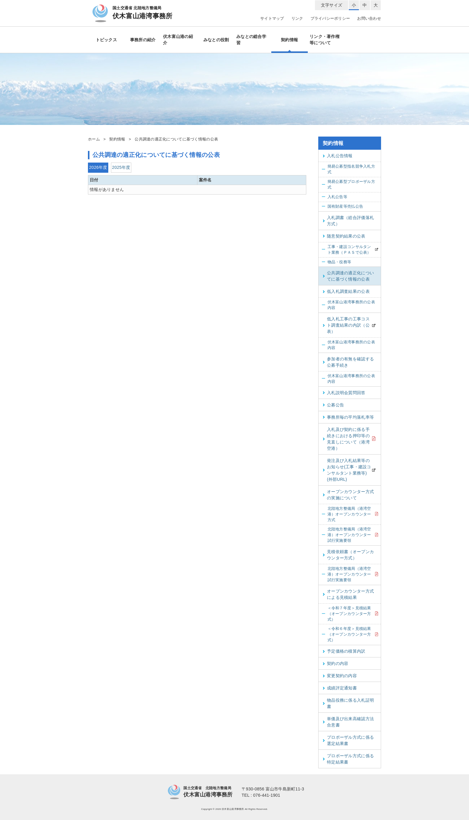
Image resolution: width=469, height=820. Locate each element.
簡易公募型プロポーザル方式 (348, 184)
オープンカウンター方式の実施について (348, 494)
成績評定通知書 (340, 688)
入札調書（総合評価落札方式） (348, 220)
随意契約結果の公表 (344, 236)
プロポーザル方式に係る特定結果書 (348, 758)
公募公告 (333, 405)
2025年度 (121, 167)
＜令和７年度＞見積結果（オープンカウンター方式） (346, 614)
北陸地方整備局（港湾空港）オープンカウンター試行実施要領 (346, 535)
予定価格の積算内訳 (344, 651)
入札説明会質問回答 (344, 392)
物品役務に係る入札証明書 (348, 703)
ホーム (94, 139)
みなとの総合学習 (251, 39)
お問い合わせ (369, 18)
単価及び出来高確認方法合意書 (348, 721)
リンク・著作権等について (324, 39)
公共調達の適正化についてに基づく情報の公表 (348, 276)
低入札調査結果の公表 (346, 291)
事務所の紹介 (143, 39)
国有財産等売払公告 (342, 206)
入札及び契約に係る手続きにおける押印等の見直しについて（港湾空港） (346, 439)
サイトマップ (272, 18)
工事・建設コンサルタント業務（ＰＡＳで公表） (346, 250)
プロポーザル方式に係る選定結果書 (348, 740)
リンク (297, 18)
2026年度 (98, 167)
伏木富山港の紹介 (178, 39)
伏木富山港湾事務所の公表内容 (348, 305)
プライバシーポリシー (330, 18)
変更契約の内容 (340, 675)
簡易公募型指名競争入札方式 (348, 169)
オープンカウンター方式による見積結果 (348, 594)
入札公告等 (334, 197)
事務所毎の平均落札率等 (348, 417)
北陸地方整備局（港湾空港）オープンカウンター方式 (346, 514)
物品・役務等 (336, 262)
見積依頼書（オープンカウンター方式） (348, 554)
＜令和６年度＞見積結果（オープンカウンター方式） (346, 634)
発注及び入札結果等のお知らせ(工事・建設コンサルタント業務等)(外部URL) (347, 470)
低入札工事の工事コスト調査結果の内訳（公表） (346, 325)
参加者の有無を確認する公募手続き (348, 362)
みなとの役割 (216, 39)
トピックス (106, 39)
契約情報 (289, 39)
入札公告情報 (338, 155)
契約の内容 (335, 663)
